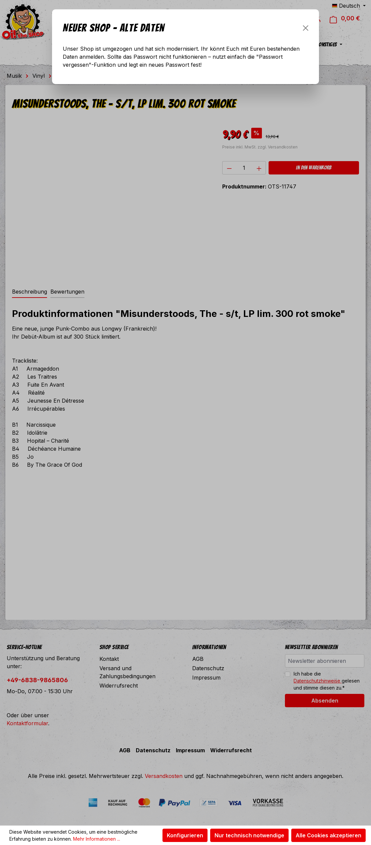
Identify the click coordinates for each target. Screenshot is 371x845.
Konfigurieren (185, 835)
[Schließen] (305, 28)
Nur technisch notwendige (249, 835)
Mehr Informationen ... (96, 839)
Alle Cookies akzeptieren (328, 835)
